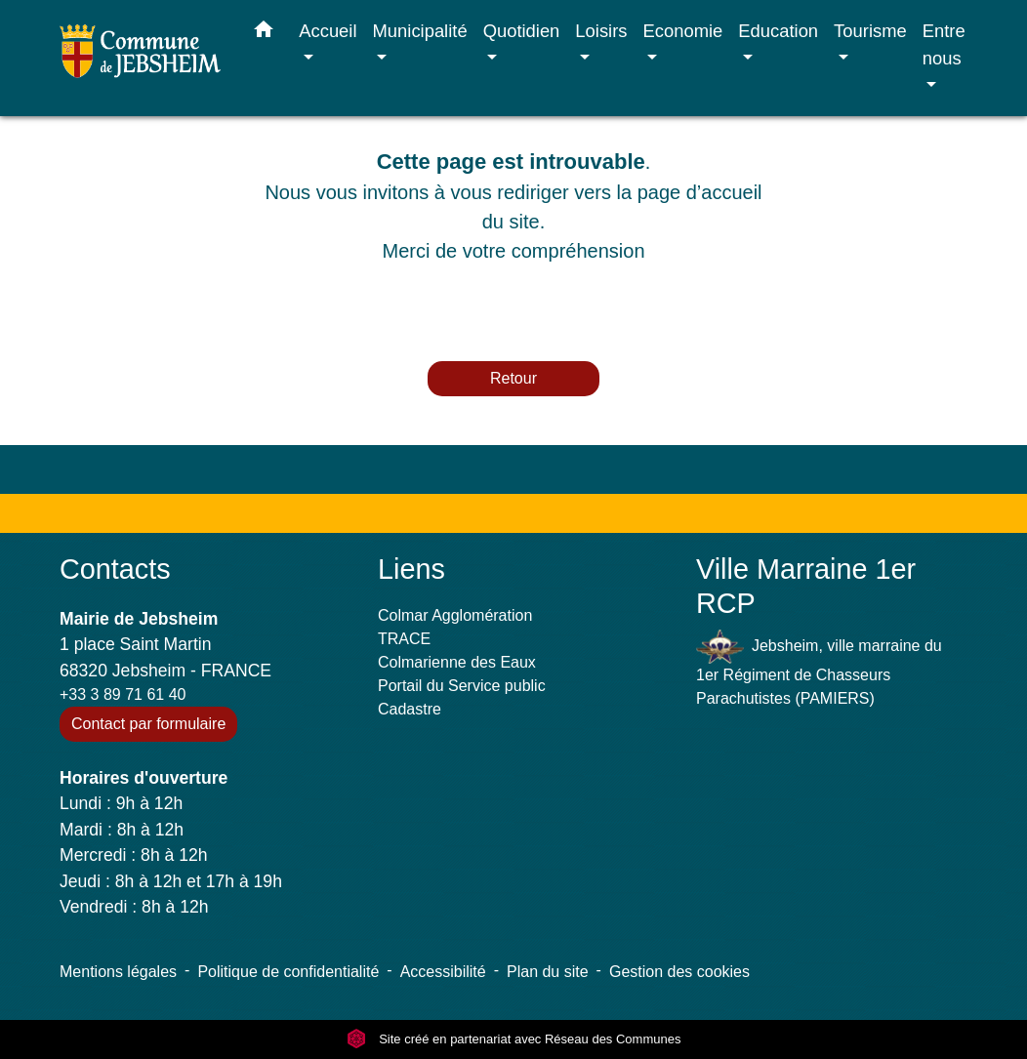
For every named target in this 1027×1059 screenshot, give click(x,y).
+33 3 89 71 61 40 (122, 694)
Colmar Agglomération (455, 615)
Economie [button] (683, 30)
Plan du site (548, 971)
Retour (513, 378)
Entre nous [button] (944, 44)
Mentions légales (118, 971)
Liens (411, 569)
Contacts (115, 569)
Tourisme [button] (870, 30)
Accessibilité (443, 971)
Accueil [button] (327, 30)
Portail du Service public (462, 685)
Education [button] (778, 30)
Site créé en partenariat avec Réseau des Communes (514, 1039)
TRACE (404, 639)
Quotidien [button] (521, 30)
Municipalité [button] (420, 30)
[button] (263, 33)
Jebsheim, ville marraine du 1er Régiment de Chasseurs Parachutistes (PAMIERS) (819, 668)
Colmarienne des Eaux (457, 662)
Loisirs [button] (601, 30)
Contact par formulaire (148, 723)
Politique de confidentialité (288, 971)
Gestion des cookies (679, 971)
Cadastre (409, 709)
